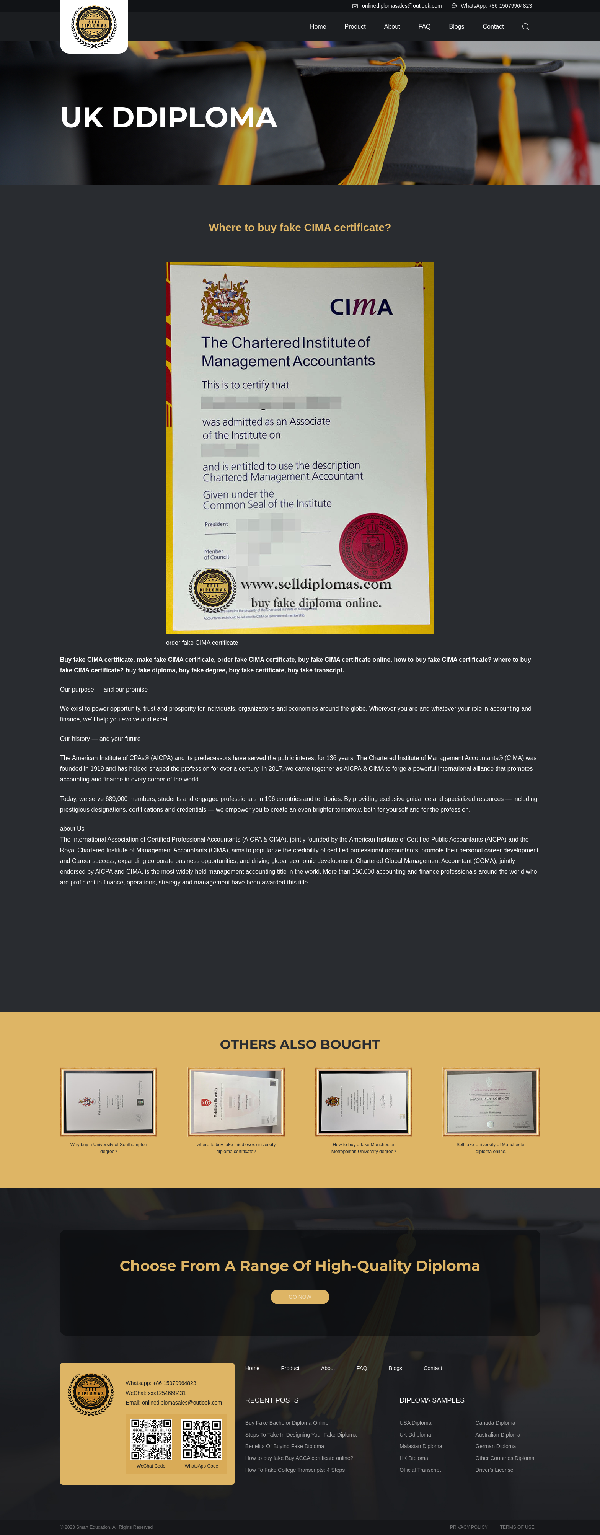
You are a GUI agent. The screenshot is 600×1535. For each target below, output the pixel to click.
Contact (493, 26)
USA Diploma (415, 1423)
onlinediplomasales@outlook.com (402, 6)
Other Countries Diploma (504, 1458)
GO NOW (300, 1297)
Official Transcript (420, 1470)
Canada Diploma (495, 1423)
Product (355, 26)
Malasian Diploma (420, 1447)
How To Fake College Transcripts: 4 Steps (295, 1470)
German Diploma (495, 1447)
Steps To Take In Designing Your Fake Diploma (301, 1435)
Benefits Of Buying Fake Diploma (284, 1447)
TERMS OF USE (517, 1527)
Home (318, 26)
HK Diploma (413, 1458)
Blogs (457, 26)
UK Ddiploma (415, 1435)
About (392, 26)
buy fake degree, (203, 670)
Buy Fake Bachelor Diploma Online (287, 1423)
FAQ (425, 26)
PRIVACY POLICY (469, 1527)
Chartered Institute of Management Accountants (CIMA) (152, 850)
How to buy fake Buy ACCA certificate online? (299, 1458)
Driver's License (494, 1470)
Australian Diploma (497, 1435)
